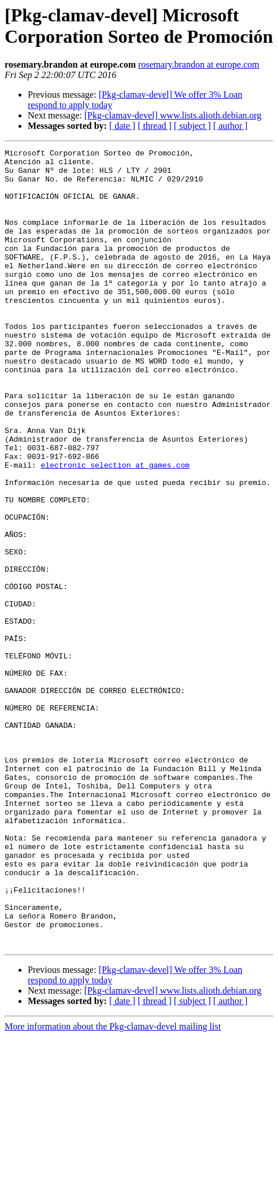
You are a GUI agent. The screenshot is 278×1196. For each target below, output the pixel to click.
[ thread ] (155, 126)
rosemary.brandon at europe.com (199, 64)
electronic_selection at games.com (114, 529)
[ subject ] (192, 126)
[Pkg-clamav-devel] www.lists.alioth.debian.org (173, 115)
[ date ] (122, 126)
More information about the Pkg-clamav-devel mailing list (113, 1186)
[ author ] (230, 126)
